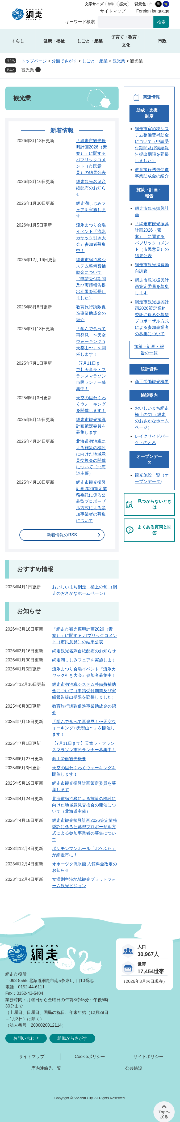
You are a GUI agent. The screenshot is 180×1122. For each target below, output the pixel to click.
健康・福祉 (54, 41)
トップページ (34, 61)
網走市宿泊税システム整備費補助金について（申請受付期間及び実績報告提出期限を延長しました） (91, 278)
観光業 (118, 61)
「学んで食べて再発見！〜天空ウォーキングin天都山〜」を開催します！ (91, 341)
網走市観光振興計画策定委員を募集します (91, 426)
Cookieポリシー (90, 1056)
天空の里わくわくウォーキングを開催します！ (91, 404)
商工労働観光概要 (69, 758)
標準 (111, 4)
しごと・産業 (90, 41)
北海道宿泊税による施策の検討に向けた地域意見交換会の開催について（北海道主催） (84, 805)
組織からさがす (72, 1038)
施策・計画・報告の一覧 (149, 349)
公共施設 (133, 1068)
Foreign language (152, 11)
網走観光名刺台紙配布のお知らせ (91, 188)
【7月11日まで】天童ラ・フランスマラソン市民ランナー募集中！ (91, 376)
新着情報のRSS (62, 535)
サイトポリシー (148, 1056)
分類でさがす (64, 61)
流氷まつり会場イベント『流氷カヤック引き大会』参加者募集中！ (91, 238)
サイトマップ (112, 11)
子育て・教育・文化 (126, 41)
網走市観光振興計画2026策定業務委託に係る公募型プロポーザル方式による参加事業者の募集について (91, 501)
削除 (38, 69)
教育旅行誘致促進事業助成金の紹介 (91, 313)
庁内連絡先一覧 (46, 1068)
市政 (162, 41)
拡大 (123, 4)
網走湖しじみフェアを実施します (91, 209)
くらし (17, 41)
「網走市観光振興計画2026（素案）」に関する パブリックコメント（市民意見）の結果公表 (84, 635)
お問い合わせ (26, 1038)
